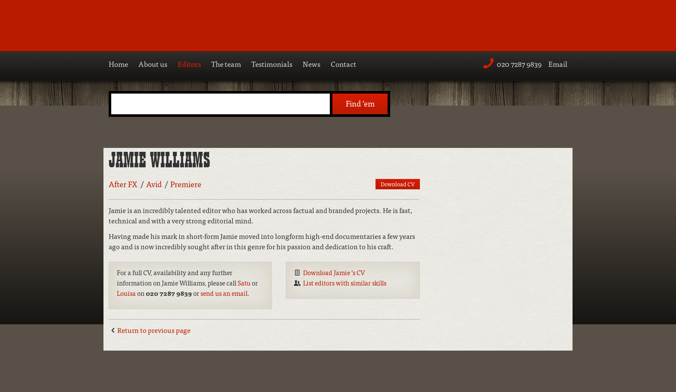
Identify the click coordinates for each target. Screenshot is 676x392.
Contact (343, 63)
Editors (189, 63)
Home (118, 63)
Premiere (185, 184)
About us (152, 63)
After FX (123, 184)
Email (557, 63)
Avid (154, 184)
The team (226, 63)
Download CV (398, 183)
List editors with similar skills (344, 282)
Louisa (126, 293)
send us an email (223, 293)
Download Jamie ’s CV (334, 272)
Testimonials (271, 63)
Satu (244, 282)
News (311, 63)
